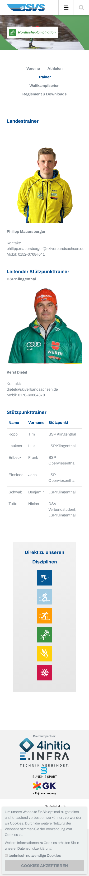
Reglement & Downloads (44, 94)
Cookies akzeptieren (44, 866)
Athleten (55, 68)
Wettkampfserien (44, 86)
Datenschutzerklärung (34, 848)
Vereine (33, 68)
